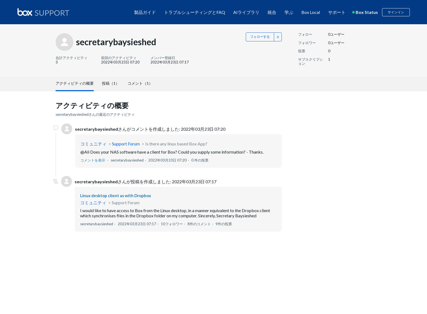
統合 (272, 12)
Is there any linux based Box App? (176, 143)
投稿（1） (110, 83)
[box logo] (43, 12)
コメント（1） (140, 83)
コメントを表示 (92, 160)
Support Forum (126, 143)
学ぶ (288, 12)
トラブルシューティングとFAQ (194, 12)
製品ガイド (145, 12)
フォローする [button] (260, 37)
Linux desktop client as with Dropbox (115, 195)
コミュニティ (93, 143)
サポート (337, 12)
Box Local (310, 12)
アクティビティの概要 (75, 83)
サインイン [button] (396, 12)
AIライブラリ (246, 12)
